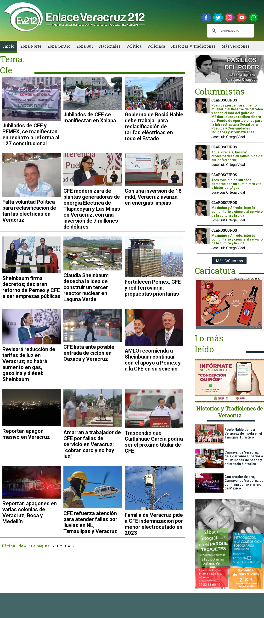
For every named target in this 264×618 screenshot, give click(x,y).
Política (133, 46)
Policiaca (156, 46)
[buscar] (230, 31)
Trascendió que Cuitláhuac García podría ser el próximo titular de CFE (154, 442)
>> (74, 546)
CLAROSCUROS (224, 100)
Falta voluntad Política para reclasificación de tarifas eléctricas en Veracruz (29, 211)
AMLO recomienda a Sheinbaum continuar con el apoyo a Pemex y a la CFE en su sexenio (153, 360)
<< (53, 546)
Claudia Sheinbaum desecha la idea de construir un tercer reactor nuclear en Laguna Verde (86, 287)
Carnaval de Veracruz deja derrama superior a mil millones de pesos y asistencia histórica (244, 458)
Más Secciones (235, 46)
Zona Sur (84, 46)
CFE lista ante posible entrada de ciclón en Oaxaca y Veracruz (88, 353)
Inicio (8, 46)
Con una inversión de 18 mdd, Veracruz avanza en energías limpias (153, 197)
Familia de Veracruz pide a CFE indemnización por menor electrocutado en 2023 (154, 524)
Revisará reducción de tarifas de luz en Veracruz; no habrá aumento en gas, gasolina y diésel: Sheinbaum (28, 364)
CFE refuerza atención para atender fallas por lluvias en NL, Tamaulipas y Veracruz (90, 522)
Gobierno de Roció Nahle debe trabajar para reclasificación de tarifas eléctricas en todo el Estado (154, 126)
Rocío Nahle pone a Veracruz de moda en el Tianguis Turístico (243, 433)
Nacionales (109, 46)
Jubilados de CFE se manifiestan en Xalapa (89, 118)
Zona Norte (30, 46)
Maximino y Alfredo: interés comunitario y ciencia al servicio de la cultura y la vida (237, 211)
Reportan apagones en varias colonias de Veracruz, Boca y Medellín (29, 512)
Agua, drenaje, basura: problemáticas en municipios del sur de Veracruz (237, 156)
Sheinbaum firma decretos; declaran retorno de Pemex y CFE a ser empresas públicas (31, 287)
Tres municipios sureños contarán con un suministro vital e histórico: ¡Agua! (237, 184)
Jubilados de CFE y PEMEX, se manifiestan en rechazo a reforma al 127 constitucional (30, 134)
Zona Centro (58, 46)
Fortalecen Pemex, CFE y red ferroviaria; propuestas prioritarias (153, 288)
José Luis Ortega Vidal (228, 137)
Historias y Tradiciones (193, 46)
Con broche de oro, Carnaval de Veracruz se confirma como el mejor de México (244, 482)
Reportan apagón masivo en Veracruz (26, 434)
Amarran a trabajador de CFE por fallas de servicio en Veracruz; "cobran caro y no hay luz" (92, 444)
